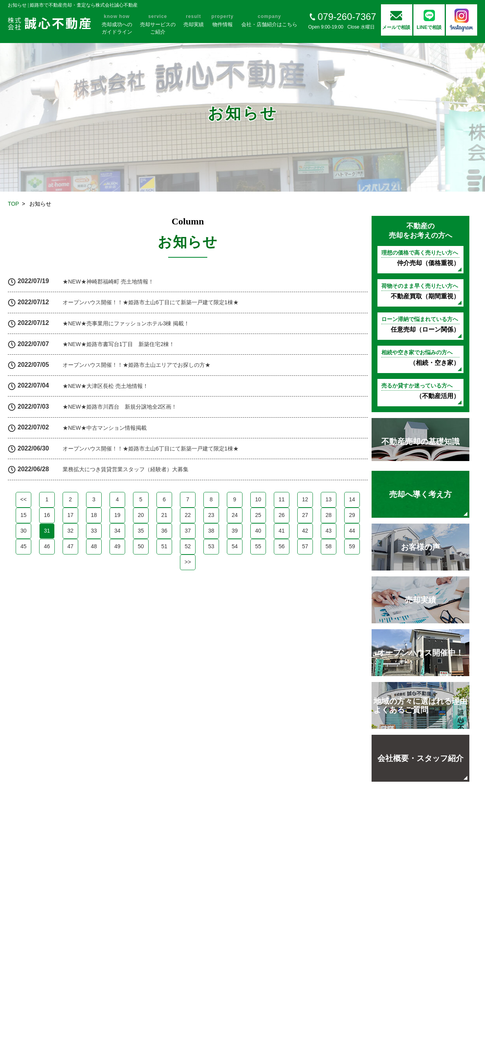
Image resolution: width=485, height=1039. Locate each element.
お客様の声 (420, 547)
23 (211, 515)
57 (305, 546)
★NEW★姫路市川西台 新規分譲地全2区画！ (120, 407)
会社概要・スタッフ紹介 (420, 758)
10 (258, 499)
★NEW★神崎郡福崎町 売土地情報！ (108, 281)
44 (352, 531)
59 (352, 546)
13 (328, 499)
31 (47, 531)
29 (352, 515)
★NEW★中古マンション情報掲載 (105, 428)
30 (23, 531)
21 (164, 515)
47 (70, 546)
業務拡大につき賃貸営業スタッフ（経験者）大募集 (126, 469)
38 (211, 531)
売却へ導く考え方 (420, 494)
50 (141, 546)
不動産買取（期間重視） (420, 291)
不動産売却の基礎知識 (420, 441)
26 (281, 515)
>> (188, 562)
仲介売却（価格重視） (420, 257)
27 (305, 515)
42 (305, 531)
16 (47, 515)
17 (70, 515)
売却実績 (420, 600)
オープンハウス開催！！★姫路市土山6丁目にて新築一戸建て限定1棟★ (151, 302)
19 (117, 515)
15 (23, 515)
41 (281, 531)
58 (328, 546)
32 (70, 531)
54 (235, 546)
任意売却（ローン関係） (420, 324)
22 (188, 515)
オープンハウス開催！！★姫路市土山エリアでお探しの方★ (136, 365)
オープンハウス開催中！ (420, 652)
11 (281, 499)
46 (47, 546)
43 (328, 531)
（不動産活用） (420, 390)
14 (352, 499)
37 (188, 531)
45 (23, 546)
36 (164, 531)
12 (305, 499)
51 (164, 546)
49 (117, 546)
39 (235, 531)
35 (141, 531)
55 (258, 546)
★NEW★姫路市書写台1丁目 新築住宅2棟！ (118, 344)
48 (94, 546)
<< (23, 499)
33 (94, 531)
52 (188, 546)
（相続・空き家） (420, 357)
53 (211, 546)
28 (328, 515)
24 (235, 515)
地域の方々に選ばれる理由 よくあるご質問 (420, 705)
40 (258, 531)
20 (141, 515)
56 (281, 546)
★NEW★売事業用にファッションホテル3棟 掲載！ (126, 323)
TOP (13, 204)
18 (94, 515)
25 (258, 515)
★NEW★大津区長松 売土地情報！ (105, 386)
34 (117, 531)
